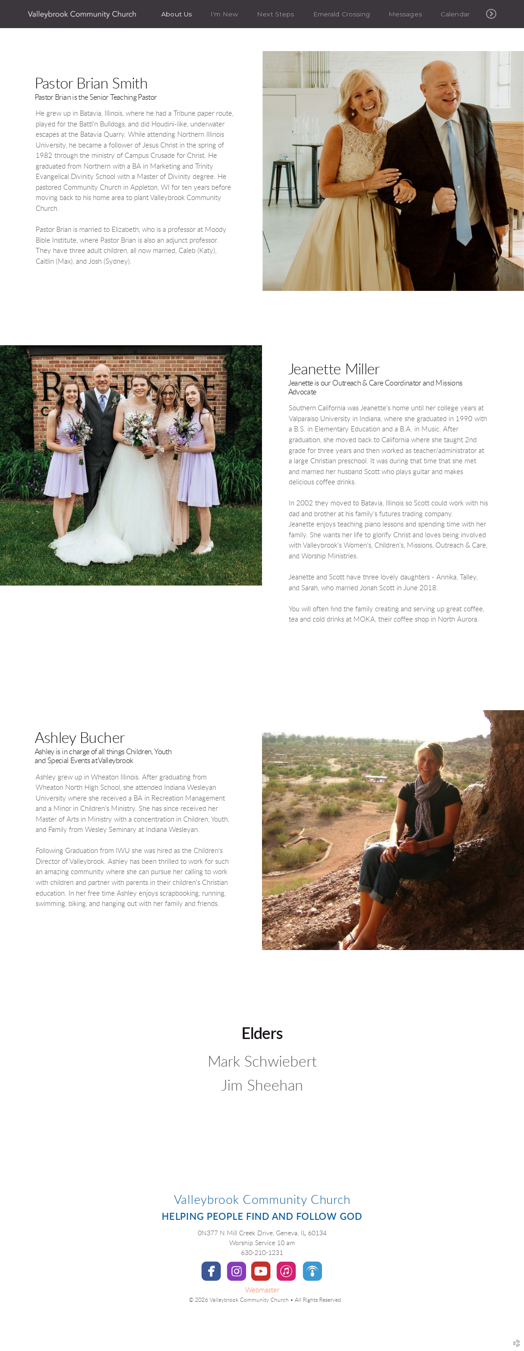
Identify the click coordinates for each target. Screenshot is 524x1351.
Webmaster (262, 1290)
